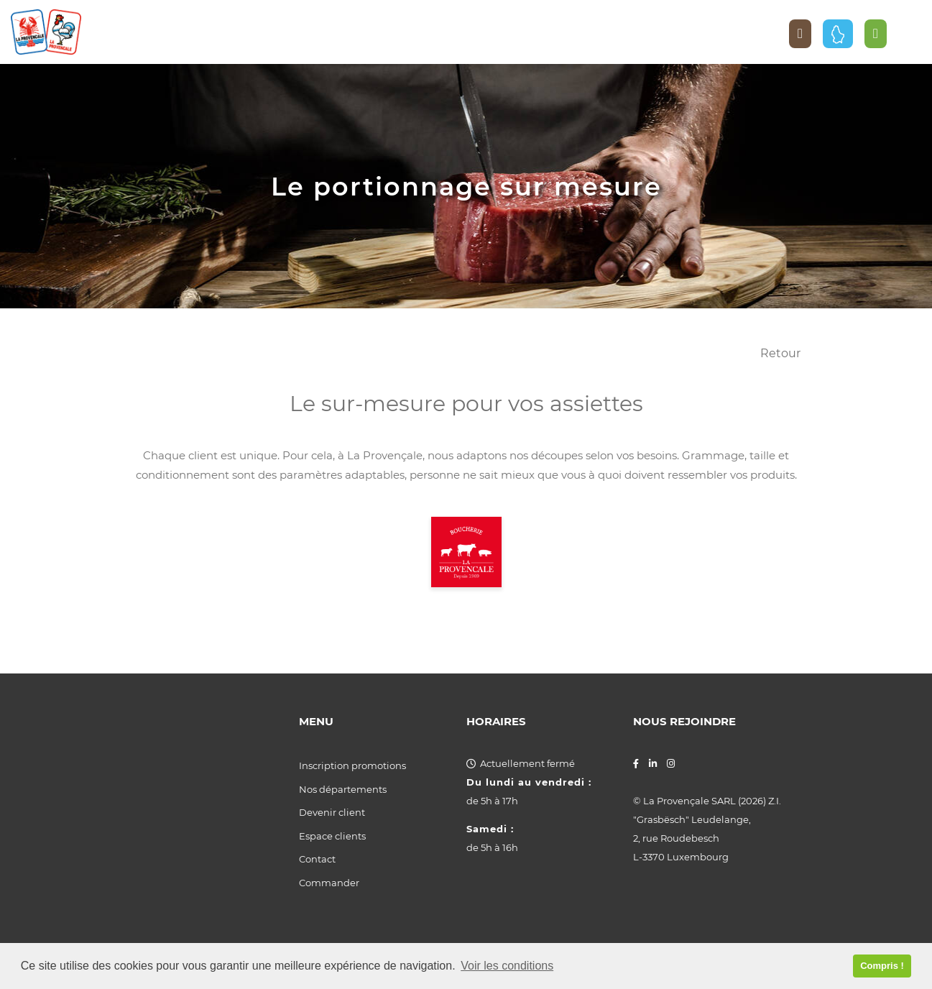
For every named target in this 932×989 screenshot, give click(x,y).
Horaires (496, 721)
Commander (329, 882)
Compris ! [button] (882, 965)
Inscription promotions (352, 765)
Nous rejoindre (684, 721)
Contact (317, 859)
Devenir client (332, 812)
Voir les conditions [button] (507, 966)
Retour (780, 353)
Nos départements (343, 789)
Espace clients (332, 836)
